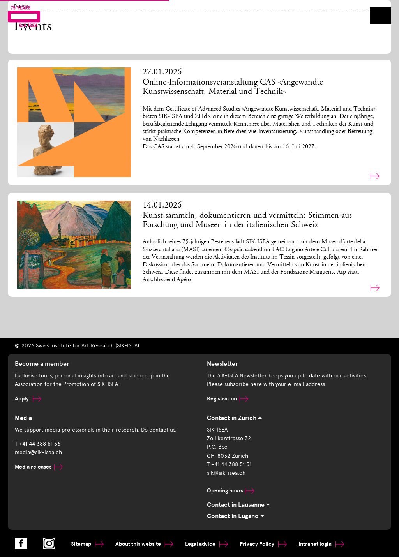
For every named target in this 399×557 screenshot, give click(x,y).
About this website (144, 544)
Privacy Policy (263, 544)
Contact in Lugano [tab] (235, 516)
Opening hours (230, 490)
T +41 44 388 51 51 (229, 464)
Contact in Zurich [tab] (234, 418)
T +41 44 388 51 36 (37, 444)
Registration (227, 398)
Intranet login (321, 544)
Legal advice (206, 544)
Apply (28, 398)
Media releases (39, 467)
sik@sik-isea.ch (226, 473)
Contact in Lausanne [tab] (238, 505)
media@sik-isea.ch (38, 452)
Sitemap (87, 544)
